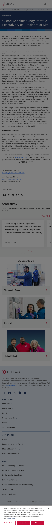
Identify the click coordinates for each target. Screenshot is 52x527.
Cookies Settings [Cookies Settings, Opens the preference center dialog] (9, 523)
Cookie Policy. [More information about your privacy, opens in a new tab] (11, 519)
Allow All (37, 523)
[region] (26, 516)
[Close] (48, 508)
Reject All (23, 523)
